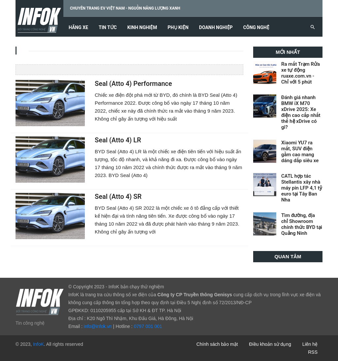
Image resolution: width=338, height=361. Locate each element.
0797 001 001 (148, 326)
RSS (313, 352)
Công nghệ (256, 27)
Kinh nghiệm (142, 27)
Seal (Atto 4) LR (118, 140)
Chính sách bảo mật (217, 344)
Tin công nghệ (30, 323)
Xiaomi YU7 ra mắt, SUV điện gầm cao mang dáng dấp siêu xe (300, 151)
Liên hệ (310, 344)
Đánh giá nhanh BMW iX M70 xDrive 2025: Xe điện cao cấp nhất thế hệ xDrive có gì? (301, 112)
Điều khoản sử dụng (270, 344)
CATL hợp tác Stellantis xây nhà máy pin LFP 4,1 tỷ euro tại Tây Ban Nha (301, 187)
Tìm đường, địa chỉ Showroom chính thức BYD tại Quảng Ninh (301, 224)
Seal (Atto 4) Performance (133, 84)
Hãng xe (78, 27)
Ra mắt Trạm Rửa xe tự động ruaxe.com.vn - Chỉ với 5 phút (300, 73)
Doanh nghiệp (216, 27)
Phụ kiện (178, 27)
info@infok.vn (98, 326)
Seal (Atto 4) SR (118, 196)
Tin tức (108, 27)
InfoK (38, 344)
